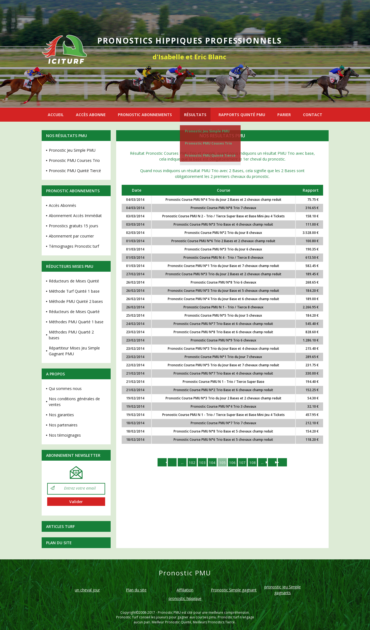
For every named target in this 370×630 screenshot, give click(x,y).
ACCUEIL (56, 114)
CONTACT (312, 114)
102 (191, 462)
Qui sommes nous (65, 388)
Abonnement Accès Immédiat (75, 215)
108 (254, 462)
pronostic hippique (185, 598)
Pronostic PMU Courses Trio (74, 160)
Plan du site (59, 542)
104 (212, 462)
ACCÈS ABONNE (91, 114)
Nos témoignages (65, 435)
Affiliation (185, 589)
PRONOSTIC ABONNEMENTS (145, 114)
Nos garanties (61, 414)
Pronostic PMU (169, 612)
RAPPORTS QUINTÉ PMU (242, 114)
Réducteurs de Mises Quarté (74, 311)
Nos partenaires (63, 425)
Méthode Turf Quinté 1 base (74, 291)
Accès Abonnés (62, 205)
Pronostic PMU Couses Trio (208, 143)
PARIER (284, 114)
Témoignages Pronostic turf (74, 246)
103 (201, 462)
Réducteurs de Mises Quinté (74, 281)
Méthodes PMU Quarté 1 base (76, 321)
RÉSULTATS (195, 114)
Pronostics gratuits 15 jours (73, 225)
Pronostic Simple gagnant (234, 589)
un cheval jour (87, 589)
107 (243, 462)
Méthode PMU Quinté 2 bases (76, 301)
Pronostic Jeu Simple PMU (207, 131)
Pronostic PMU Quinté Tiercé (210, 155)
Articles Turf (60, 526)
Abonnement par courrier (71, 236)
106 (233, 462)
